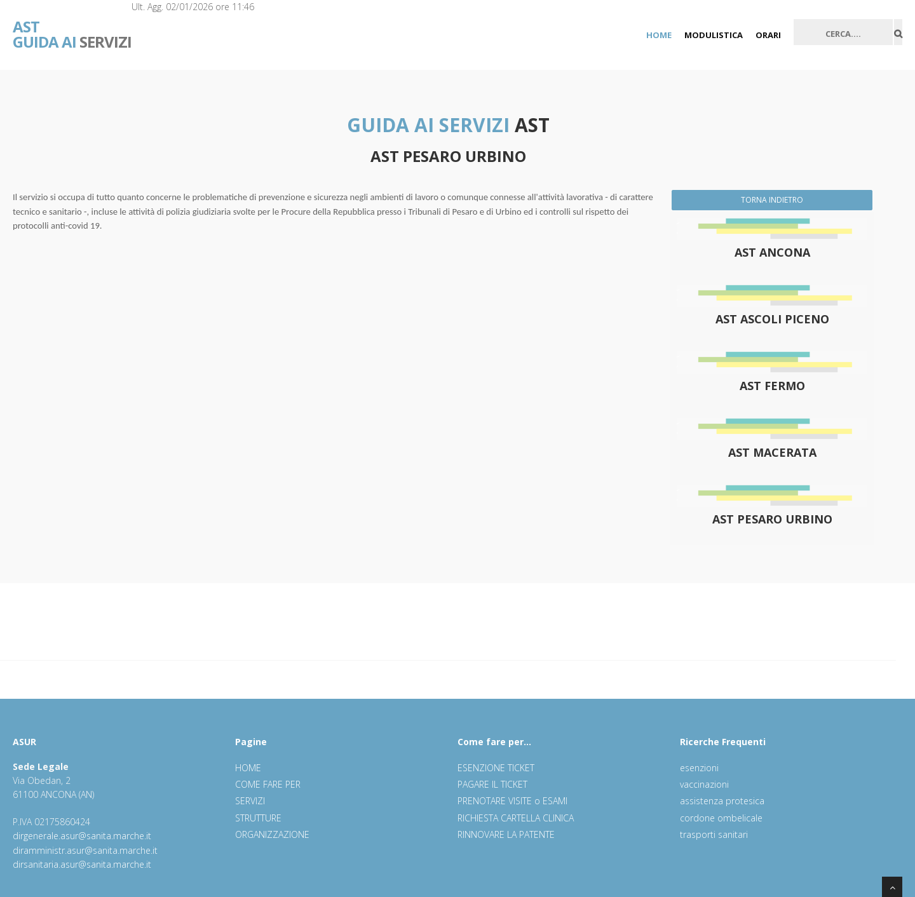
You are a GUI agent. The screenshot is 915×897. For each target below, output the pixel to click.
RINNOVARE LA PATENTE (506, 834)
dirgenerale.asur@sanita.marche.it (82, 836)
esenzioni (699, 768)
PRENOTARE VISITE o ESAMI (512, 801)
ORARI (768, 35)
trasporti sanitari (714, 834)
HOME (659, 35)
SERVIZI (72, 25)
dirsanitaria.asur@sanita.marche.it (82, 864)
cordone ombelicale (721, 818)
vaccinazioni (704, 784)
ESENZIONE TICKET (496, 768)
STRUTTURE (258, 818)
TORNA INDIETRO (772, 199)
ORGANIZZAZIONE (272, 834)
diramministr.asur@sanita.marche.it (85, 850)
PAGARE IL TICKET (492, 784)
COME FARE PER (268, 784)
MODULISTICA (713, 35)
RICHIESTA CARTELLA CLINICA (516, 818)
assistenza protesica (722, 801)
